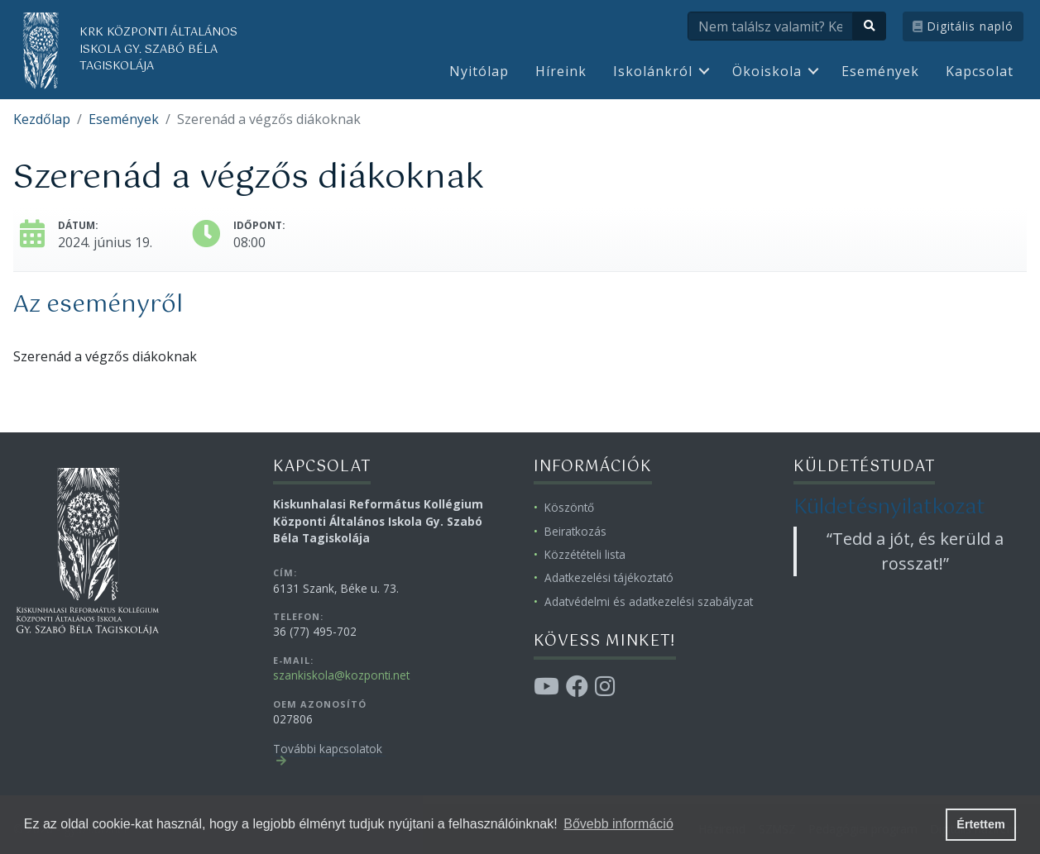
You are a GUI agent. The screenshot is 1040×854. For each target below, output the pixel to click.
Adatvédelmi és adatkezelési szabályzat (648, 601)
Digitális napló (963, 26)
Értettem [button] (980, 824)
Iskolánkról (653, 71)
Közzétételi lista (584, 554)
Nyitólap (479, 71)
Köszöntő (569, 507)
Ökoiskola (767, 71)
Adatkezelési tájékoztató (608, 577)
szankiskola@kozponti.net (341, 675)
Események (880, 71)
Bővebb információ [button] (618, 824)
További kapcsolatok (327, 748)
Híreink (561, 71)
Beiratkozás (575, 531)
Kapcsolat (980, 71)
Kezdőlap (41, 119)
